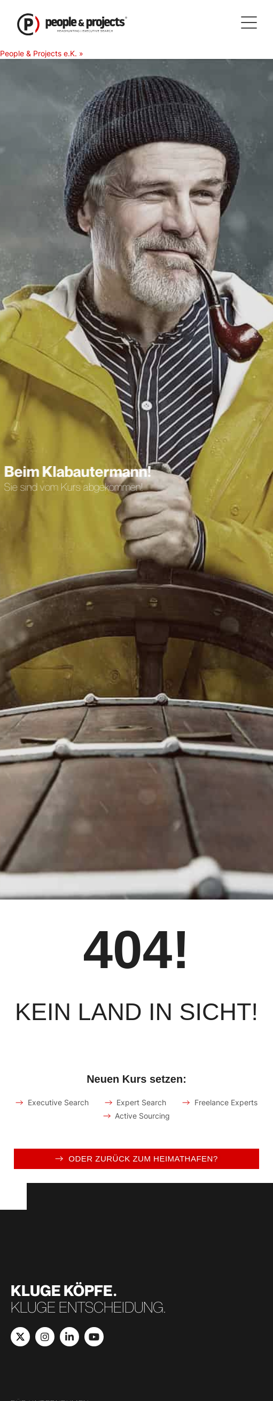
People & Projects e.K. (38, 53)
